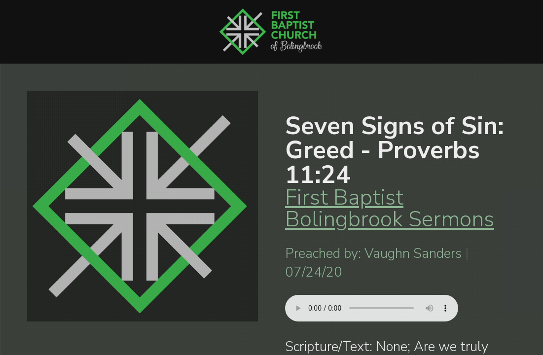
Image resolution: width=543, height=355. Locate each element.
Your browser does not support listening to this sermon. (371, 308)
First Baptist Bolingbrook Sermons (389, 208)
